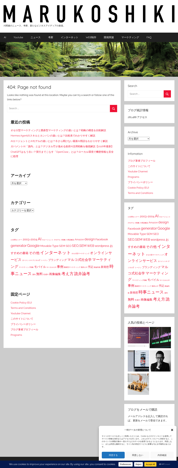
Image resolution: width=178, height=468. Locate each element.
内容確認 (162, 455)
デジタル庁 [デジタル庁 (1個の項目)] (36, 260)
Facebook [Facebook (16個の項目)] (101, 239)
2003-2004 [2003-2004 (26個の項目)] (30, 239)
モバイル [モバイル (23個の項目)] (40, 267)
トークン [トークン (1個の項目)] (44, 260)
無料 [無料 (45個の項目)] (39, 274)
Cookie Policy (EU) (21, 302)
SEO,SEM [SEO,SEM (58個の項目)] (79, 246)
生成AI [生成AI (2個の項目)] (45, 274)
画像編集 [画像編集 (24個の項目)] (55, 274)
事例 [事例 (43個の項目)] (60, 267)
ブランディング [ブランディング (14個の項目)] (57, 259)
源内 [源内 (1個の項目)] (34, 274)
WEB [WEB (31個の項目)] (90, 246)
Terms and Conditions (23, 307)
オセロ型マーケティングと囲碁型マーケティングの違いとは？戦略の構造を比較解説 (58, 130)
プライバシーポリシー (23, 324)
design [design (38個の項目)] (89, 239)
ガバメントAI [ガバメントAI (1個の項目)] (27, 260)
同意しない (137, 455)
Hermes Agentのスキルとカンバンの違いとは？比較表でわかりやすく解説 (53, 135)
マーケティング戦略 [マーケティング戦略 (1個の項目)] (26, 267)
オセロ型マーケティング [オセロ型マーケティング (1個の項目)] (80, 253)
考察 (50, 37)
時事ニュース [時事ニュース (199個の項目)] (151, 292)
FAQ (149, 37)
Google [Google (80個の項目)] (33, 245)
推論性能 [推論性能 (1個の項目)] (97, 267)
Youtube (18, 37)
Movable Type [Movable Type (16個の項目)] (49, 245)
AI (5, 37)
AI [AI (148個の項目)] (40, 239)
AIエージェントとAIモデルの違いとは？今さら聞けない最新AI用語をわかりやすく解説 (59, 141)
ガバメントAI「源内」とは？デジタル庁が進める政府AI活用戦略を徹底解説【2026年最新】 (62, 146)
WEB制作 (91, 37)
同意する (113, 455)
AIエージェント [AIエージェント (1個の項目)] (47, 240)
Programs (16, 334)
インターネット (69, 37)
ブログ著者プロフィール (24, 329)
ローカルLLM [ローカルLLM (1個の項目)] (51, 267)
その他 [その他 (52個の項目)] (34, 253)
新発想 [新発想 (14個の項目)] (105, 266)
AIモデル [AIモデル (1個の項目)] (57, 240)
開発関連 (109, 37)
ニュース (36, 37)
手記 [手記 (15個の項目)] (90, 266)
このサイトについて (22, 318)
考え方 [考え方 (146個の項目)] (67, 273)
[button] (172, 429)
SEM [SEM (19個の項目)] (62, 246)
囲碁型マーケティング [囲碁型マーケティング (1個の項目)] (72, 267)
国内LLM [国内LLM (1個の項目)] (84, 267)
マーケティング (130, 37)
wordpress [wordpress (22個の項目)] (102, 246)
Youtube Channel (21, 313)
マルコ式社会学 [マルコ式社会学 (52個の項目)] (79, 260)
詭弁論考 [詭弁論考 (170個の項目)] (82, 273)
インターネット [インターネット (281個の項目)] (55, 252)
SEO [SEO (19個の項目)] (68, 246)
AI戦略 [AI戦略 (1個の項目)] (63, 240)
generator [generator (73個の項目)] (19, 245)
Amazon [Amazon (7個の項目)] (79, 239)
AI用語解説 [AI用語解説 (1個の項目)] (70, 240)
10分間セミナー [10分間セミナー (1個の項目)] (16, 240)
